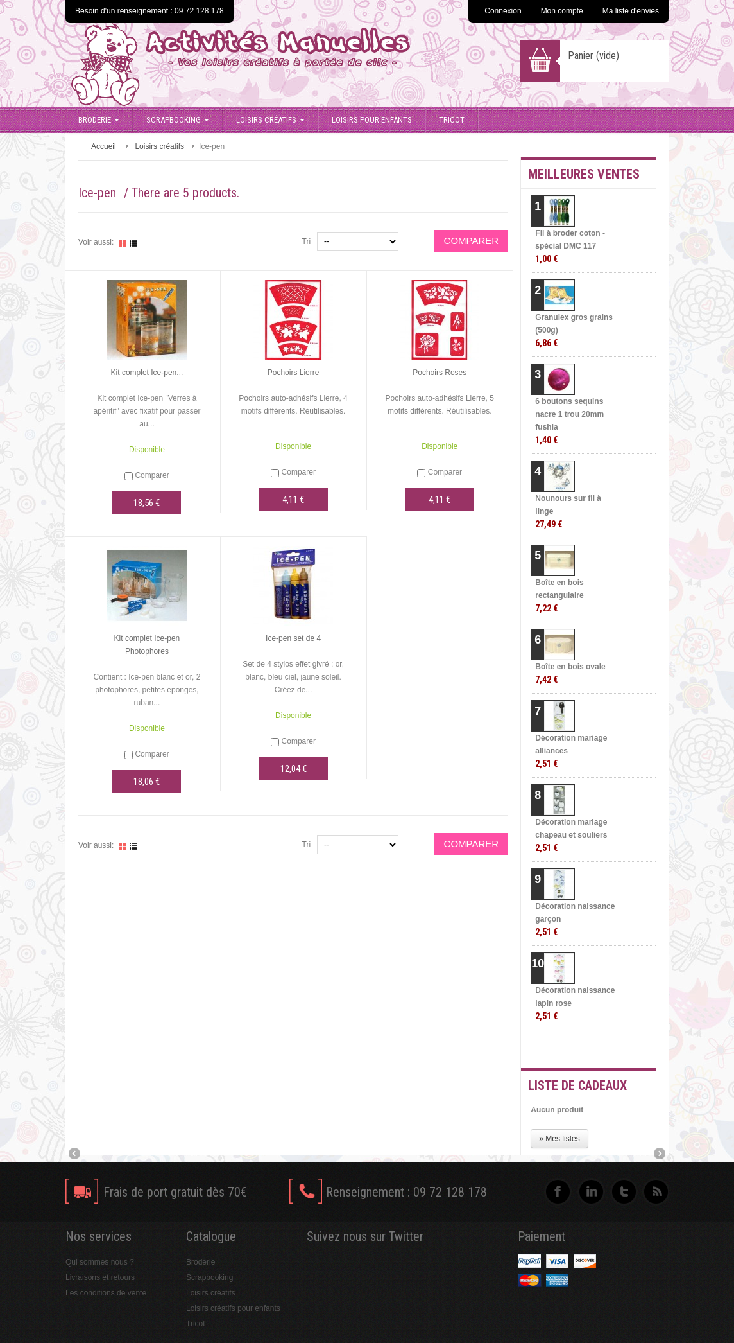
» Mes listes (559, 1138)
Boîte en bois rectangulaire (559, 595)
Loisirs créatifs (270, 120)
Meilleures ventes (584, 174)
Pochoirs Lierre (294, 372)
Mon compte (562, 10)
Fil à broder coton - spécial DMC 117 (570, 246)
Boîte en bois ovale (570, 673)
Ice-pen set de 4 (293, 638)
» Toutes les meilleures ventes (605, 1047)
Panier (593, 55)
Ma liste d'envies (630, 10)
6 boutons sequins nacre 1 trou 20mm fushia (569, 421)
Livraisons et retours (100, 1277)
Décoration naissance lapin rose (575, 1003)
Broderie (98, 120)
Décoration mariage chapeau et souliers (571, 835)
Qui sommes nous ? (99, 1262)
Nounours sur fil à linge (568, 511)
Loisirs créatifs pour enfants (233, 1308)
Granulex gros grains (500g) (574, 330)
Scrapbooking (177, 120)
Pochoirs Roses (439, 372)
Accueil (103, 146)
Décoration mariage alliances (571, 751)
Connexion (502, 10)
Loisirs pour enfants (372, 120)
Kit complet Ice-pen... (147, 372)
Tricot (452, 120)
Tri (306, 241)
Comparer (152, 475)
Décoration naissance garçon (575, 919)
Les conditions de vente (105, 1292)
